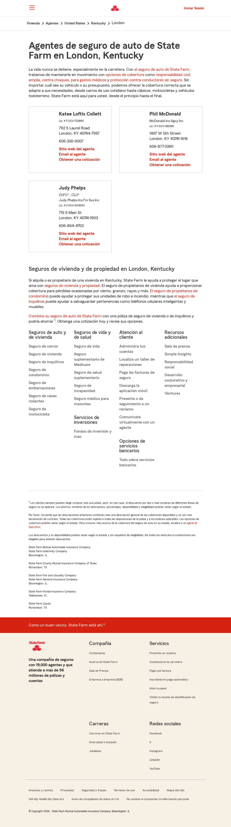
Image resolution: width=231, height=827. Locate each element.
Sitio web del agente (76, 149)
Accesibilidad (150, 790)
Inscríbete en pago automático (168, 679)
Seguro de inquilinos (46, 362)
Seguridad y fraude (94, 790)
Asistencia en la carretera (165, 661)
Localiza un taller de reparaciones (137, 362)
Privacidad (67, 790)
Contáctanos (97, 653)
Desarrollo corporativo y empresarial (176, 380)
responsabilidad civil (173, 75)
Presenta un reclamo (162, 653)
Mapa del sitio (175, 790)
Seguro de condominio (39, 372)
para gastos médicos (88, 80)
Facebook (155, 733)
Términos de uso (124, 790)
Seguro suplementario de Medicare (89, 359)
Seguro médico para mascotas (91, 401)
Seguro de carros (43, 346)
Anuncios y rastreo (41, 790)
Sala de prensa (177, 346)
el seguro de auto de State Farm (161, 69)
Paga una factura (160, 670)
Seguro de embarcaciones (42, 385)
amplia (34, 80)
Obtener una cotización (79, 160)
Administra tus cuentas (132, 349)
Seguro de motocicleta (39, 411)
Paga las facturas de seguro (137, 375)
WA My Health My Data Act (46, 799)
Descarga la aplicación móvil (133, 388)
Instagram (156, 751)
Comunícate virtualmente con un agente (137, 422)
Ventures (172, 393)
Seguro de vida (87, 346)
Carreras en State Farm (104, 733)
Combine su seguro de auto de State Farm (65, 316)
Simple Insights (178, 354)
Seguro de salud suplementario (88, 375)
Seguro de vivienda (45, 354)
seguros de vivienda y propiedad (72, 286)
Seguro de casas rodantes (43, 398)
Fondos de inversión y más (92, 434)
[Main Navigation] (31, 7)
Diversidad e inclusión (103, 742)
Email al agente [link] (72, 154)
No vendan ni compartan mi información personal (158, 799)
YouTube (154, 768)
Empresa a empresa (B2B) (106, 679)
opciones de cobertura (125, 75)
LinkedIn (154, 759)
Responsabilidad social (179, 364)
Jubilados (95, 751)
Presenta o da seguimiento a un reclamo (134, 404)
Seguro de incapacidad (84, 388)
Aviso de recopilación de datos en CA (95, 799)
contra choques (55, 80)
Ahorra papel (157, 688)
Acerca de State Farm (103, 661)
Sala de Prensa (98, 670)
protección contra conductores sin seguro (146, 80)
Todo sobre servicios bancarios (136, 462)
